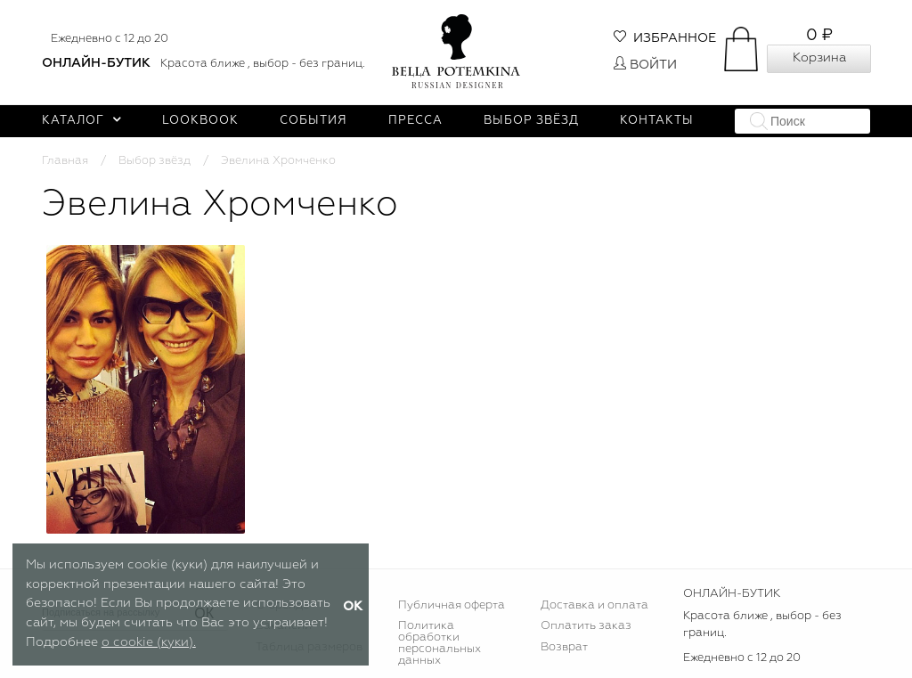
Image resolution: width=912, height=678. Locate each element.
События (313, 121)
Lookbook (200, 121)
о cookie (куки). (149, 642)
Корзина (819, 58)
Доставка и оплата (594, 605)
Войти (645, 65)
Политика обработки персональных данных (439, 643)
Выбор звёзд (531, 121)
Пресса (415, 121)
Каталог (81, 121)
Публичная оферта (451, 605)
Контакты (657, 121)
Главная (65, 161)
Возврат (564, 647)
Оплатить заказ (586, 626)
